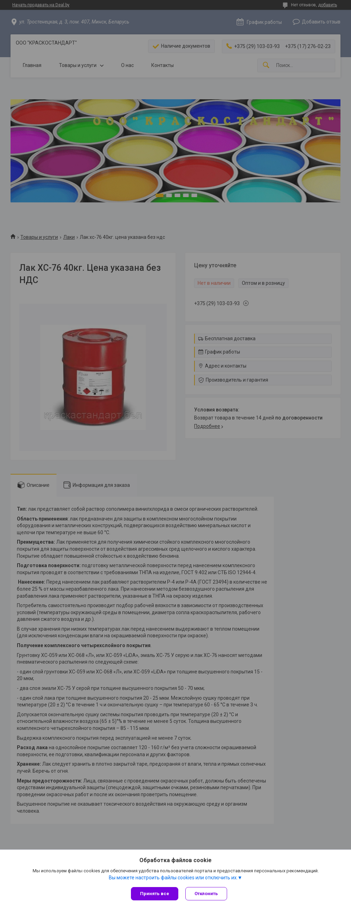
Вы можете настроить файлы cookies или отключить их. (173, 877)
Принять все (154, 893)
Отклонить (206, 893)
